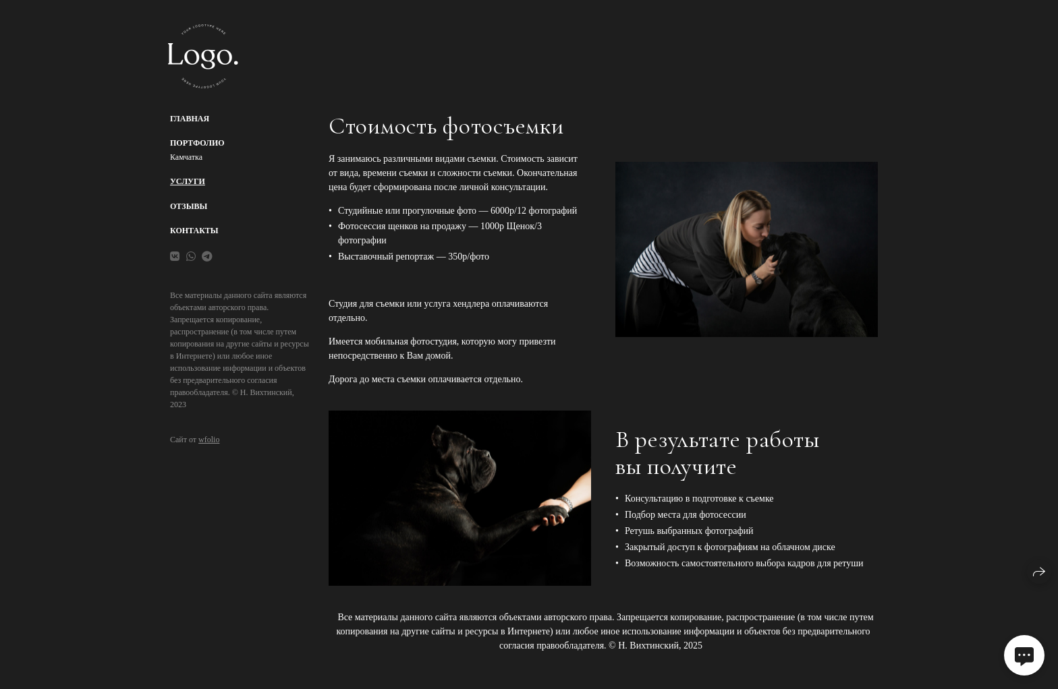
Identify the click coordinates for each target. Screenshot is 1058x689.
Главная (189, 118)
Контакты (194, 230)
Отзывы (188, 206)
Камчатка (186, 157)
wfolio (208, 439)
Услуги (187, 181)
